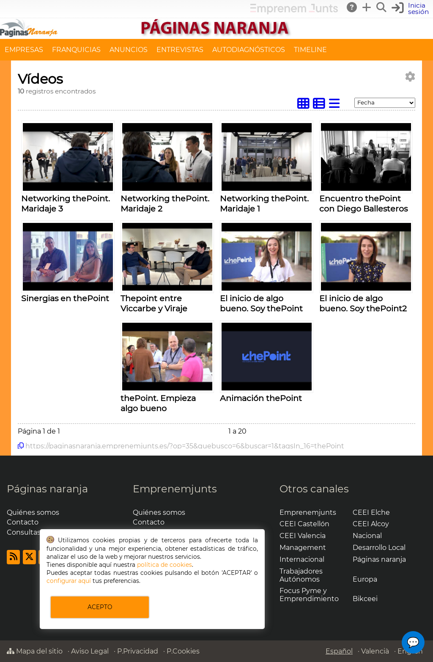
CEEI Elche (371, 512)
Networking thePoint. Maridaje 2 (165, 203)
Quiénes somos (33, 512)
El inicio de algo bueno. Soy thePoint (261, 303)
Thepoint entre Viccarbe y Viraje (154, 303)
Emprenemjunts (175, 489)
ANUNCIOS (129, 50)
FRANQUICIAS (76, 50)
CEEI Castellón (304, 524)
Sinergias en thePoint (65, 298)
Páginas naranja (47, 489)
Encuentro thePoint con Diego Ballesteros (363, 203)
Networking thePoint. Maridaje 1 (264, 203)
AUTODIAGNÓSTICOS (248, 50)
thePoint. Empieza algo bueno (158, 403)
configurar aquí (69, 580)
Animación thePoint (261, 398)
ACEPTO (100, 607)
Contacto (22, 522)
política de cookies (164, 564)
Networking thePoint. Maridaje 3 (65, 203)
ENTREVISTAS (179, 50)
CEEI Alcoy (371, 524)
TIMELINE (310, 50)
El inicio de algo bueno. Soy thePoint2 (363, 303)
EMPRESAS (24, 50)
